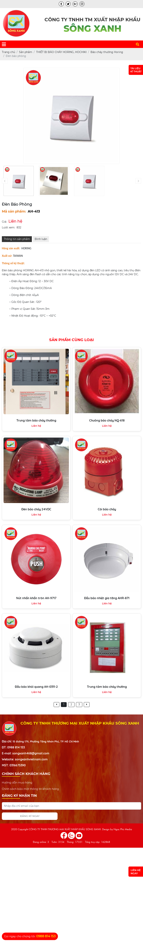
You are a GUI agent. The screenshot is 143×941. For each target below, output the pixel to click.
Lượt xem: (8, 227)
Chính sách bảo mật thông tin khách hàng (30, 789)
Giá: (4, 221)
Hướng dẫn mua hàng (17, 782)
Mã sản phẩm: (14, 211)
